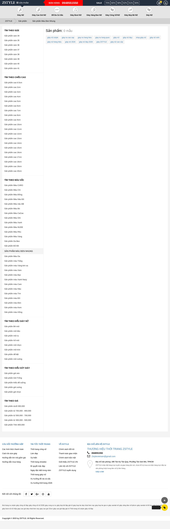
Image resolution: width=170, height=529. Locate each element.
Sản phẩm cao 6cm (12, 106)
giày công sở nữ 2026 (36, 505)
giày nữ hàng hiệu (54, 42)
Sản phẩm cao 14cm (13, 143)
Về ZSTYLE (64, 444)
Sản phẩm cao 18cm (13, 162)
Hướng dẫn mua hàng (11, 462)
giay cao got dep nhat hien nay (28, 509)
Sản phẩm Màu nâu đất (14, 204)
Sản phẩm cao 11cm (13, 129)
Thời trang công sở (38, 449)
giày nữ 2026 (70, 42)
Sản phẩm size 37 (11, 50)
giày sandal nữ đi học (144, 505)
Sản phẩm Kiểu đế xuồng (15, 382)
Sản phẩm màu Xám (13, 270)
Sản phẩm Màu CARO (13, 185)
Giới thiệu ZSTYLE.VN (68, 462)
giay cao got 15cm (46, 509)
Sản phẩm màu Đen (12, 303)
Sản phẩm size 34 (11, 36)
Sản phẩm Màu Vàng (13, 236)
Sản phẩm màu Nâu (12, 289)
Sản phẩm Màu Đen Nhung (43, 21)
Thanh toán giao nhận (68, 453)
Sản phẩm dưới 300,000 (14, 406)
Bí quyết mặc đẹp (38, 466)
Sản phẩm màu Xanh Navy (15, 279)
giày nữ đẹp (127, 38)
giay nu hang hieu (85, 38)
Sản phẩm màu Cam (13, 284)
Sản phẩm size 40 (11, 64)
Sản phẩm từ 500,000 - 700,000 (17, 415)
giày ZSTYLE (101, 42)
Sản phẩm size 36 (11, 45)
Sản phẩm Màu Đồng (13, 195)
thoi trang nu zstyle (9, 505)
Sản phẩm (22, 3)
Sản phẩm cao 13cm (13, 138)
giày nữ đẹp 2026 (86, 42)
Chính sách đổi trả (66, 449)
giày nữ (116, 38)
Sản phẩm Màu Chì (12, 190)
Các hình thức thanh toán (13, 449)
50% (137, 3)
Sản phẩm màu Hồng (13, 312)
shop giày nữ (141, 38)
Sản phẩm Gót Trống (13, 378)
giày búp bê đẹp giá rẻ (65, 505)
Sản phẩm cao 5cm (12, 101)
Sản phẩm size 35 (11, 40)
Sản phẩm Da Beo (12, 241)
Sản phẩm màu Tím (12, 293)
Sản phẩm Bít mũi (11, 326)
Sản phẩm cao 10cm (13, 124)
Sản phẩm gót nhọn (12, 392)
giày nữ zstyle (52, 38)
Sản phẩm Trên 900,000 (14, 425)
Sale (99, 3)
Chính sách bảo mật (67, 458)
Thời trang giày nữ (38, 474)
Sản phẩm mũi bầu (12, 331)
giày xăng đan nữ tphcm (127, 505)
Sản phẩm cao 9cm (12, 120)
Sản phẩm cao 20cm (13, 171)
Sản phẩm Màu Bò (12, 208)
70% (107, 3)
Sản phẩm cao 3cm (12, 92)
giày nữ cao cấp (116, 42)
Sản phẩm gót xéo (12, 373)
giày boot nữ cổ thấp (9, 509)
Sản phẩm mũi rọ (11, 336)
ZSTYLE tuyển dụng (67, 470)
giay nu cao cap (68, 38)
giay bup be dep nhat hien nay (83, 505)
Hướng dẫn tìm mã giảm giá (14, 458)
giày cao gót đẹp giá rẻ (61, 509)
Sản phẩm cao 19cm (13, 166)
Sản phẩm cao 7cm (12, 110)
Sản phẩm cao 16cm (13, 152)
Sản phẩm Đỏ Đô (11, 246)
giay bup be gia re (101, 505)
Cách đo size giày (9, 453)
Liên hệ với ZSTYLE (67, 466)
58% (119, 3)
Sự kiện (34, 458)
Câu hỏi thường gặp (12, 444)
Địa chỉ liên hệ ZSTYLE (98, 444)
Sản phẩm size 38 (11, 54)
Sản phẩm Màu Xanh (13, 222)
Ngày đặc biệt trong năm (41, 470)
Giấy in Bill (100, 472)
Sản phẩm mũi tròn (12, 350)
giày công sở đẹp (22, 505)
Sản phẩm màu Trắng (13, 261)
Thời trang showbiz (38, 462)
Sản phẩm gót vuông (13, 387)
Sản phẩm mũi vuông (13, 359)
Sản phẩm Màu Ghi (12, 218)
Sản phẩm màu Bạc (12, 275)
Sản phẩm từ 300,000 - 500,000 (17, 420)
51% (131, 3)
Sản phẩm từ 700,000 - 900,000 (17, 411)
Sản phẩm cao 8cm (12, 115)
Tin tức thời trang (40, 444)
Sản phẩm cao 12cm (13, 134)
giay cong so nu (50, 505)
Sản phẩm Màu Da (12, 256)
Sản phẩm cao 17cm (13, 157)
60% (113, 3)
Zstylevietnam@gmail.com (103, 456)
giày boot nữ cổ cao (160, 505)
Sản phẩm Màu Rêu (12, 232)
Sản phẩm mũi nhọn (12, 345)
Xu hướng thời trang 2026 (41, 483)
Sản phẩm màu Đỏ (12, 298)
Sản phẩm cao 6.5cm (13, 82)
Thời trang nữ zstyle (77, 509)
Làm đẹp (34, 453)
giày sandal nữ (113, 505)
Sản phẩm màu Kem (13, 307)
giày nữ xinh (154, 38)
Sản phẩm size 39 (11, 59)
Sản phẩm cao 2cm (12, 87)
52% (125, 3)
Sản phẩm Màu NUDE (13, 227)
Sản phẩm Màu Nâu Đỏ (14, 199)
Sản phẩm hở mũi (11, 340)
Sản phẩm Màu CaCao (14, 213)
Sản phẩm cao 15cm (13, 148)
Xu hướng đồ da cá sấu (40, 479)
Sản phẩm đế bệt (11, 354)
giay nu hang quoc (102, 38)
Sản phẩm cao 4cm (12, 96)
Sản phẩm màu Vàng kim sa (16, 265)
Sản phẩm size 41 (11, 68)
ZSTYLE (8, 21)
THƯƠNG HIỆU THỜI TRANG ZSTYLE (110, 449)
